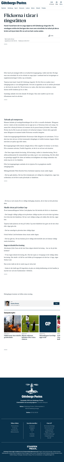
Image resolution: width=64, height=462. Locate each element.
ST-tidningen (19, 454)
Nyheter (3, 8)
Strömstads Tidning (27, 454)
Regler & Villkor (49, 432)
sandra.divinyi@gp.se (15, 305)
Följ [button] (56, 303)
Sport (16, 8)
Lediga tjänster (49, 430)
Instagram (32, 428)
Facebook (32, 426)
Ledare (28, 8)
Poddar (44, 8)
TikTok (32, 430)
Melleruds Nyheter (50, 453)
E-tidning (14, 428)
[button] (61, 3)
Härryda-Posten (12, 453)
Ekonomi (21, 8)
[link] (13, 3)
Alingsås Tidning (42, 451)
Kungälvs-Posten (28, 453)
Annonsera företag (49, 426)
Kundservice (14, 430)
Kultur (33, 8)
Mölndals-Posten (58, 453)
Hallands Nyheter (56, 451)
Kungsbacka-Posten (20, 453)
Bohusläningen (49, 451)
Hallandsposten (5, 453)
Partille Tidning (13, 454)
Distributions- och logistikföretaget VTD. (45, 454)
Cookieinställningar (49, 434)
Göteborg (10, 8)
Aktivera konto (15, 432)
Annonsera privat (49, 428)
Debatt (38, 8)
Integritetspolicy (49, 436)
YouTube (32, 434)
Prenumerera (14, 426)
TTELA (33, 454)
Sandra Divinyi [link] (10, 39)
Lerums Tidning (36, 453)
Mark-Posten (43, 453)
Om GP (49, 438)
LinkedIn (32, 436)
